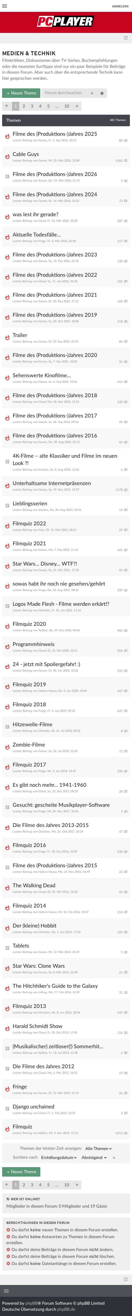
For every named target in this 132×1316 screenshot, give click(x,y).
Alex (41, 529)
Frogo (42, 241)
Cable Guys (26, 154)
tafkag (42, 992)
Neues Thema (21, 93)
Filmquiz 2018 (29, 704)
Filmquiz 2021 (29, 543)
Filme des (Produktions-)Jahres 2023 (55, 255)
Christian (44, 610)
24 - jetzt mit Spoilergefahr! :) (46, 664)
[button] (6, 106)
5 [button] (48, 106)
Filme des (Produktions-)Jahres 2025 (55, 134)
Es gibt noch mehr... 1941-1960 (49, 785)
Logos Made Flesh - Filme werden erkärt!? (61, 604)
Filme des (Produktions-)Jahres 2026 (55, 174)
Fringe (20, 1087)
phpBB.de (66, 1309)
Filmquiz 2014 (29, 906)
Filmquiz (22, 1127)
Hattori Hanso (47, 690)
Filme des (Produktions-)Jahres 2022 (55, 275)
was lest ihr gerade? (35, 214)
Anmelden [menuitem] (120, 6)
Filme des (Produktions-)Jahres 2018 (55, 395)
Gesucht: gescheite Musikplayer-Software (61, 805)
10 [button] (66, 106)
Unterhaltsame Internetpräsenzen (52, 483)
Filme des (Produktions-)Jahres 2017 (55, 416)
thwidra (43, 469)
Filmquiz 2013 (29, 1006)
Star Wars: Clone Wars (39, 966)
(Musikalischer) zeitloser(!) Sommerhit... (58, 1046)
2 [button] (24, 106)
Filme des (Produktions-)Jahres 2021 (55, 295)
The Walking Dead (34, 885)
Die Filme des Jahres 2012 (43, 1066)
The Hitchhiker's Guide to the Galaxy (55, 986)
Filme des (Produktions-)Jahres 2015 (55, 865)
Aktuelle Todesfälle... (37, 235)
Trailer (20, 335)
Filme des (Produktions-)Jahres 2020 (55, 355)
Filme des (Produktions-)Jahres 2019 (55, 315)
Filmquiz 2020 (29, 624)
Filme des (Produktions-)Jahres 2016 (55, 435)
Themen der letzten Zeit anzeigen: (66, 1148)
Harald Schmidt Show (37, 1026)
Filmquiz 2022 (29, 523)
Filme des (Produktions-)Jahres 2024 (55, 194)
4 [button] (40, 106)
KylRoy (42, 630)
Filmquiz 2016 (29, 845)
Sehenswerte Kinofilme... (42, 375)
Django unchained (33, 1107)
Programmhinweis (34, 644)
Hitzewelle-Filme (32, 724)
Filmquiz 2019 (29, 684)
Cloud (42, 220)
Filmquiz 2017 (29, 765)
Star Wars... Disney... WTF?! (45, 564)
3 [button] (32, 106)
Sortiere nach (45, 1157)
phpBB (31, 1303)
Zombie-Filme (29, 745)
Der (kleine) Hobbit (34, 926)
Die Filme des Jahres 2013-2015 (51, 825)
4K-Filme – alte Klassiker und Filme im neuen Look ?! (65, 459)
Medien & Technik (29, 54)
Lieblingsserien (30, 503)
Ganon (42, 140)
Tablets (21, 946)
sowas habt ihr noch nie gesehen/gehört (59, 584)
